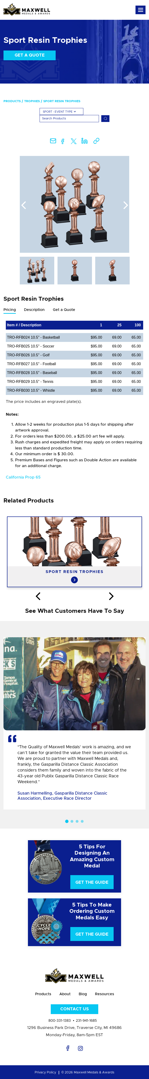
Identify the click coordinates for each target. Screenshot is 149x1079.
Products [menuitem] (12, 101)
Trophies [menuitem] (32, 101)
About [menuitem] (65, 994)
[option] (74, 204)
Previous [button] (23, 205)
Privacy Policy (45, 1072)
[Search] (69, 118)
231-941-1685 (86, 1020)
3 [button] (77, 821)
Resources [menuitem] (104, 994)
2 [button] (72, 821)
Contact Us (74, 1009)
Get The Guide (91, 882)
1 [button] (66, 821)
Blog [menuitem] (83, 994)
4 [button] (82, 821)
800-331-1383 (59, 1020)
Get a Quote (30, 55)
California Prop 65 (23, 477)
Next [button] (126, 205)
